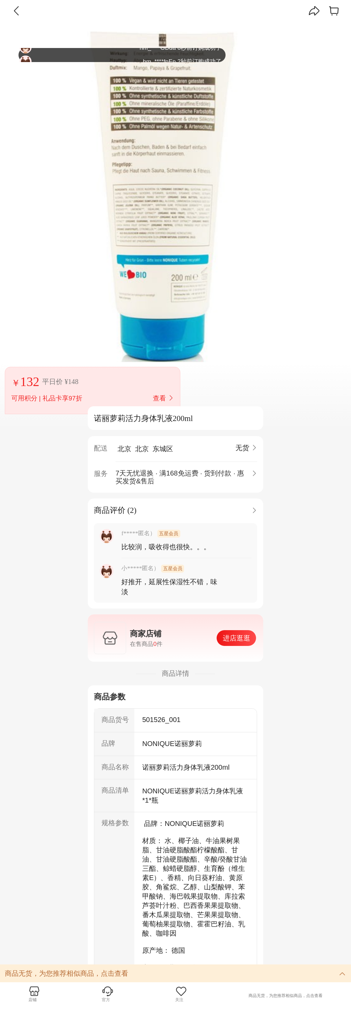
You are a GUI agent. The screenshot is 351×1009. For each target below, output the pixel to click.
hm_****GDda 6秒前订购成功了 (120, 55)
